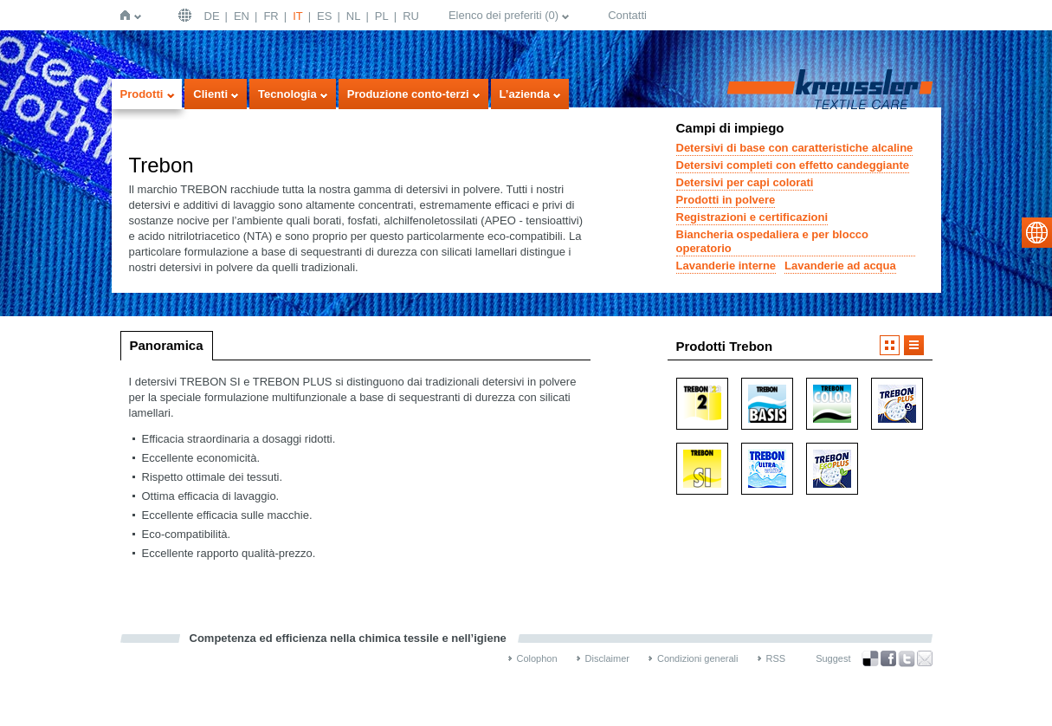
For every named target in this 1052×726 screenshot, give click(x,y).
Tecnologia (287, 94)
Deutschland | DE (187, 15)
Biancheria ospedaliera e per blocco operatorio (772, 241)
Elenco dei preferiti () (503, 15)
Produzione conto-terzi (408, 94)
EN (241, 16)
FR (270, 16)
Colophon (537, 658)
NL (353, 16)
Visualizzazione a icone (890, 345)
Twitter (906, 659)
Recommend (925, 658)
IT (298, 16)
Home (128, 15)
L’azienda (525, 94)
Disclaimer (607, 658)
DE (212, 16)
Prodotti (142, 94)
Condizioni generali (698, 658)
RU (411, 16)
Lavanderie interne (726, 265)
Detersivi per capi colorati (745, 182)
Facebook (888, 659)
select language (1037, 232)
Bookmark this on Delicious (870, 658)
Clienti (210, 94)
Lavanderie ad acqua (840, 265)
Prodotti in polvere (726, 199)
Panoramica (166, 345)
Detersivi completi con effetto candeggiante (792, 165)
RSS (776, 658)
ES (324, 16)
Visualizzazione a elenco (914, 345)
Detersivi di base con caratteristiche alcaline (794, 147)
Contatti (627, 15)
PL (382, 16)
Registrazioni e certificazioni (752, 217)
